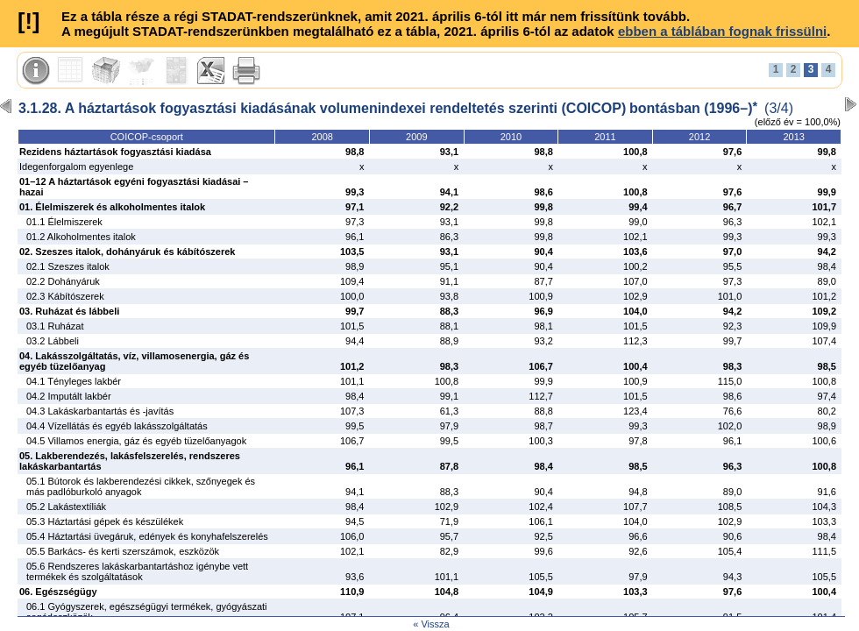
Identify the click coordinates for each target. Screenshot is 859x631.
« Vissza (431, 624)
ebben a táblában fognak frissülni (722, 31)
